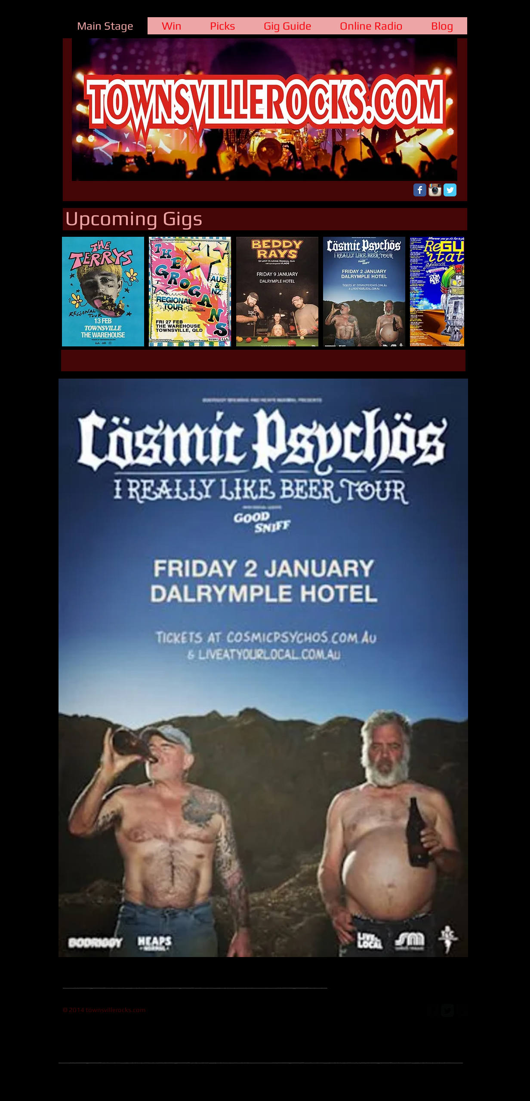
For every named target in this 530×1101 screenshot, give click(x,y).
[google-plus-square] (462, 1010)
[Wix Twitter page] (450, 190)
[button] (103, 291)
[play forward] (453, 291)
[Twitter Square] (447, 1010)
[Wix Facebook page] (419, 190)
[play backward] (72, 291)
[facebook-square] (432, 1010)
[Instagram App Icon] (434, 190)
